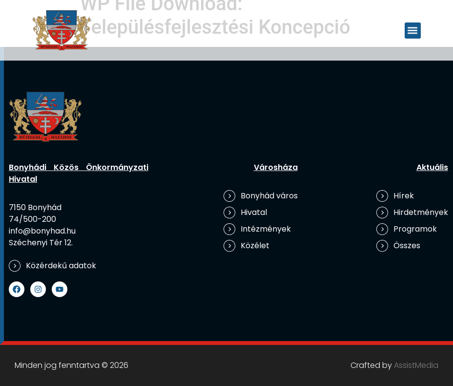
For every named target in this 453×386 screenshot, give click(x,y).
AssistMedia (416, 365)
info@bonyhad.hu (42, 230)
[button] (413, 30)
